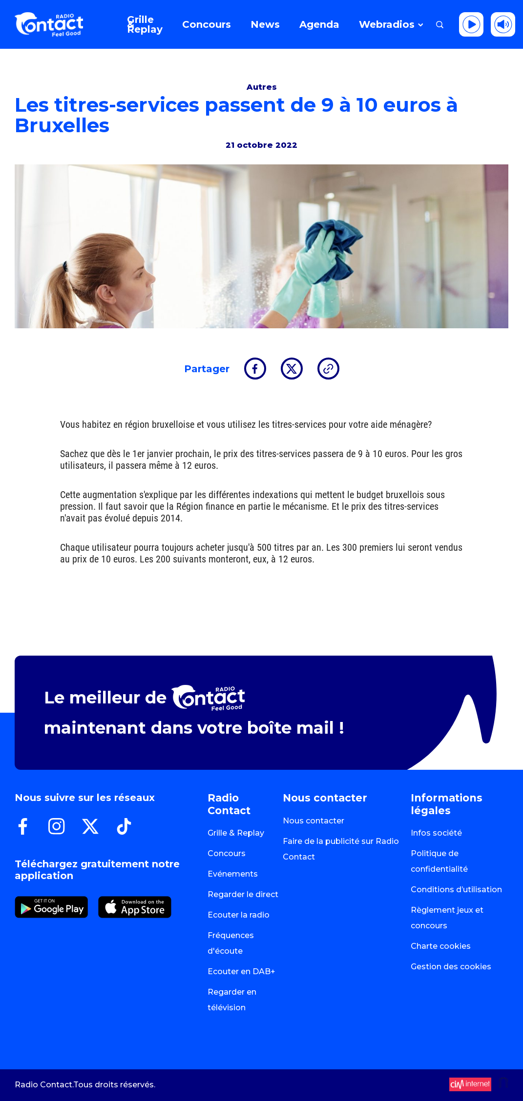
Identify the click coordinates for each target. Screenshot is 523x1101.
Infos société (436, 833)
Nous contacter (313, 820)
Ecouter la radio (239, 915)
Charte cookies (441, 946)
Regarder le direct (243, 894)
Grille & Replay (236, 833)
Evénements (233, 874)
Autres (262, 87)
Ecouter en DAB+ (241, 971)
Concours (227, 853)
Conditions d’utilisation (456, 889)
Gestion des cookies (451, 966)
